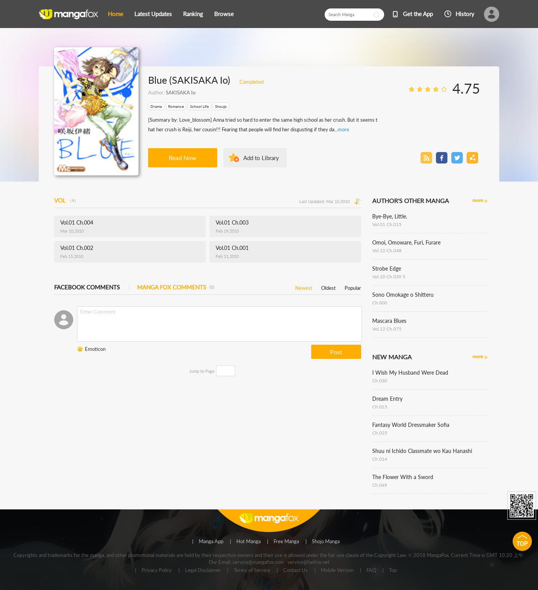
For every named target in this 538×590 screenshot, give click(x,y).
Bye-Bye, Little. (389, 216)
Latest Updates (153, 13)
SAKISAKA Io (180, 92)
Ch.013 (379, 407)
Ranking (193, 13)
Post (336, 351)
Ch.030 (379, 380)
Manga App (211, 541)
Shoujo (221, 106)
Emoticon (95, 349)
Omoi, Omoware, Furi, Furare (406, 242)
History (464, 13)
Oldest (328, 286)
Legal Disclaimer (203, 570)
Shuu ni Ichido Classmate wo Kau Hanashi (422, 451)
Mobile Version (337, 570)
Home (115, 13)
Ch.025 (379, 433)
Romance (176, 106)
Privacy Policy (157, 570)
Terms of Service (252, 570)
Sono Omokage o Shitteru (403, 294)
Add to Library (261, 157)
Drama (156, 106)
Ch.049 (379, 485)
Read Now (182, 157)
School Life (199, 106)
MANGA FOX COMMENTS (175, 287)
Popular (353, 286)
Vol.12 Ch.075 (386, 329)
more (343, 129)
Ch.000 (379, 303)
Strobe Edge (386, 268)
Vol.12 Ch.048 (386, 250)
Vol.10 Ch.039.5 (388, 276)
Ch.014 (379, 459)
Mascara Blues (389, 320)
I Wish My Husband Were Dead (410, 372)
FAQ (371, 570)
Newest (303, 286)
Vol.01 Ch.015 (386, 224)
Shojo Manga (326, 541)
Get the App (418, 13)
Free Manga (286, 541)
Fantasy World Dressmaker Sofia (410, 424)
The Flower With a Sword (402, 477)
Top (393, 570)
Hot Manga (248, 541)
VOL (66, 200)
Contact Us (295, 570)
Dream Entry (387, 398)
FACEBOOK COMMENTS (87, 287)
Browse (224, 13)
